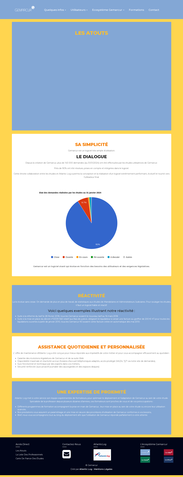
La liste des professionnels (29, 456)
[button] (56, 12)
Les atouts (21, 452)
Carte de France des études (30, 460)
